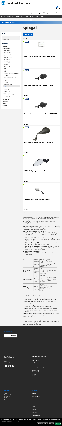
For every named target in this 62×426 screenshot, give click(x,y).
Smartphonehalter (7, 84)
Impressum (34, 409)
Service (24, 13)
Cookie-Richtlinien (15, 421)
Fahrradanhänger (7, 54)
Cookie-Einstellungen (43, 423)
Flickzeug (5, 64)
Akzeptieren (58, 423)
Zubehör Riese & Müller (9, 95)
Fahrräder (3, 16)
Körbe (4, 71)
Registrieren (34, 394)
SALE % (31, 16)
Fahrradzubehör (10, 16)
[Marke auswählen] (11, 39)
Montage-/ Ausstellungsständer (11, 73)
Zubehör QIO (6, 93)
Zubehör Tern (6, 96)
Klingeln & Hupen (7, 70)
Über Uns (58, 13)
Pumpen (5, 75)
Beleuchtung (6, 50)
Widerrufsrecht (35, 412)
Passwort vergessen (36, 396)
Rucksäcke (5, 80)
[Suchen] (19, 37)
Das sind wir (34, 408)
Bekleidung (26, 16)
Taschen (5, 87)
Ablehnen (51, 423)
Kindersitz (5, 68)
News (52, 13)
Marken (42, 16)
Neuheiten (37, 16)
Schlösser (5, 82)
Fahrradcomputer (7, 57)
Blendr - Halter (6, 55)
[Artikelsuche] (54, 9)
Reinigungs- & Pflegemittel (9, 77)
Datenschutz (34, 414)
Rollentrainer (6, 79)
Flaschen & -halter (7, 63)
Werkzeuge (6, 89)
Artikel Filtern (28, 34)
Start (5, 13)
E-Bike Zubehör (7, 52)
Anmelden (34, 393)
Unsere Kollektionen (14, 13)
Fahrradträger (6, 59)
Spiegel (13, 22)
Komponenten (19, 16)
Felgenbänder (6, 61)
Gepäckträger (6, 66)
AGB (33, 411)
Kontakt (33, 406)
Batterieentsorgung (36, 415)
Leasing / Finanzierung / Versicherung (38, 13)
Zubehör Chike (6, 91)
